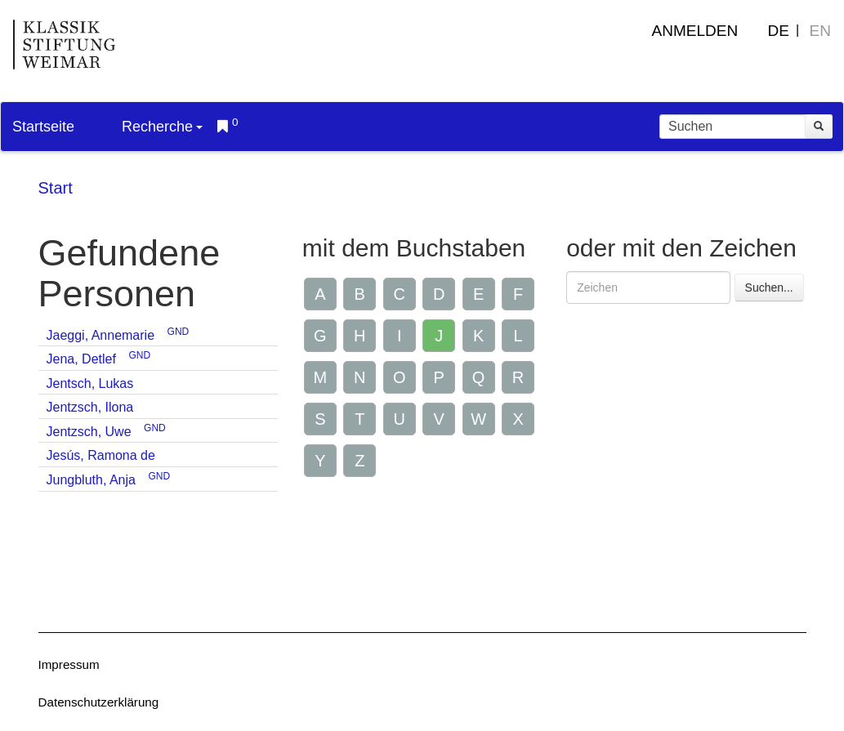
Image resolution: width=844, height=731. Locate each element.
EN (820, 30)
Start (55, 188)
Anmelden (695, 30)
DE (778, 30)
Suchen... (769, 287)
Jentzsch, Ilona (90, 407)
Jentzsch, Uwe (89, 432)
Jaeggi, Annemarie (101, 335)
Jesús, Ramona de (101, 455)
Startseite (43, 126)
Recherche (162, 126)
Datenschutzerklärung (98, 702)
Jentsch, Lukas (90, 383)
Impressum (69, 664)
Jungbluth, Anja (91, 480)
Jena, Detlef (81, 359)
